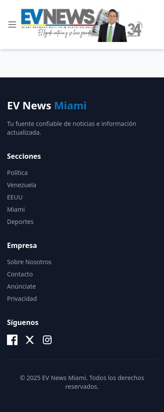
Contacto (20, 274)
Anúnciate (21, 286)
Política (17, 172)
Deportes (20, 221)
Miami (16, 209)
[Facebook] (12, 340)
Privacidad (22, 298)
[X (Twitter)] (29, 340)
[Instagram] (47, 340)
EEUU (15, 197)
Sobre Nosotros (29, 262)
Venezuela (21, 185)
